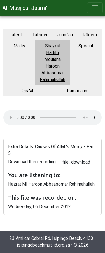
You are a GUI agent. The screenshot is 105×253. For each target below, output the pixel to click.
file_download (76, 162)
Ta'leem (89, 34)
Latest (15, 34)
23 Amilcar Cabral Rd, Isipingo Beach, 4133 (51, 238)
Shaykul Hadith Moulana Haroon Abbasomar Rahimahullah (52, 62)
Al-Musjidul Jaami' (24, 7)
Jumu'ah (65, 34)
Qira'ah (28, 90)
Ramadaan (77, 90)
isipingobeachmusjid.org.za (43, 245)
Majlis (19, 46)
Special (85, 46)
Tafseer (40, 34)
